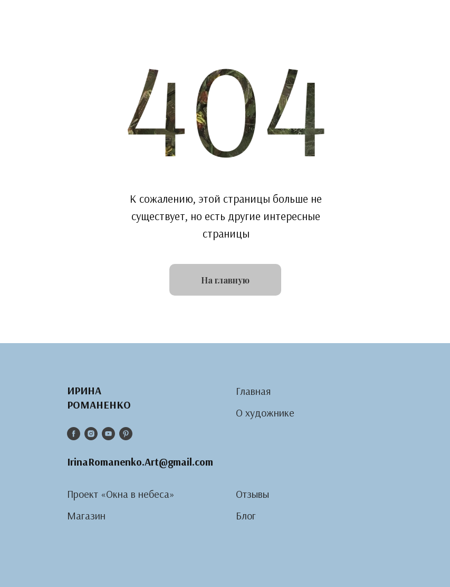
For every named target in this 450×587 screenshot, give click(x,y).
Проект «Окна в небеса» (121, 493)
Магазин (86, 515)
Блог (246, 515)
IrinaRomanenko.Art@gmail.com (140, 461)
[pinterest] (125, 433)
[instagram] (91, 433)
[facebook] (73, 433)
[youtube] (108, 433)
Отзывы (252, 493)
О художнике (265, 412)
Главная (253, 390)
